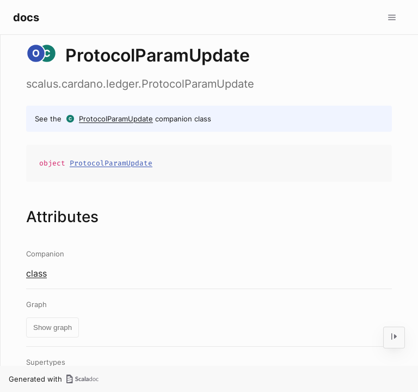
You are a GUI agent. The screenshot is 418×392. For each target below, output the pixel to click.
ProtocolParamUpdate (116, 118)
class (36, 273)
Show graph (52, 327)
